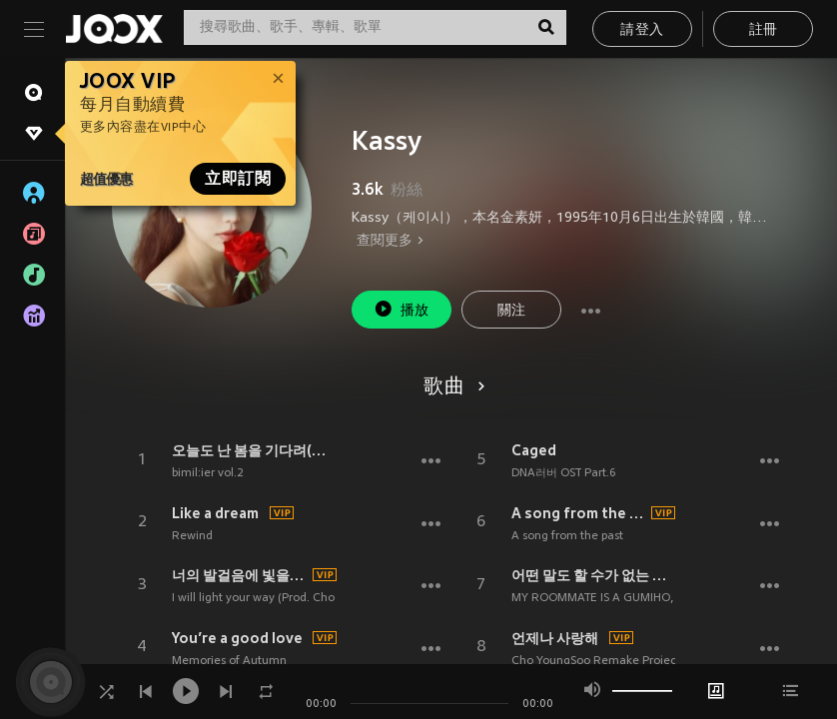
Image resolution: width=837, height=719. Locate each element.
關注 (511, 311)
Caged (533, 450)
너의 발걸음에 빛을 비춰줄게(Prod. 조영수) (239, 575)
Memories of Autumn (229, 661)
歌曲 (450, 387)
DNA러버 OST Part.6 (563, 473)
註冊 (763, 30)
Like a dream (215, 513)
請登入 (641, 30)
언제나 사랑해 (554, 638)
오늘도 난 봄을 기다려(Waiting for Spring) (254, 450)
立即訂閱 (238, 179)
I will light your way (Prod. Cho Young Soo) (285, 598)
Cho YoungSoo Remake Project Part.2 (613, 661)
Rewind (192, 536)
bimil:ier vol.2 (208, 473)
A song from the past (578, 513)
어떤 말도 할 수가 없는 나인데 (593, 575)
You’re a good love (237, 638)
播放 (401, 309)
